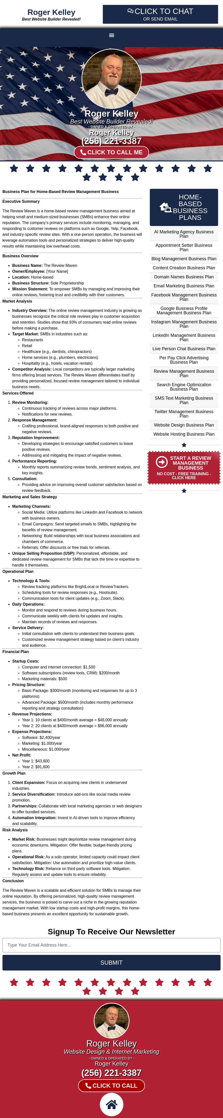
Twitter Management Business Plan (183, 413)
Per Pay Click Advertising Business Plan (184, 360)
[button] (111, 35)
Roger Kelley (51, 12)
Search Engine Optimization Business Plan (184, 387)
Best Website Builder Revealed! (51, 19)
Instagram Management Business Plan (184, 324)
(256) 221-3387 (111, 141)
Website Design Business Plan (184, 425)
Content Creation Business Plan (184, 267)
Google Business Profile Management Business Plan (183, 310)
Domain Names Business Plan (184, 276)
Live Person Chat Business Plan (184, 348)
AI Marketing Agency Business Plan (184, 234)
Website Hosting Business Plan (184, 434)
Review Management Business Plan (184, 373)
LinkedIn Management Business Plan (184, 337)
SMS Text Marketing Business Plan (184, 400)
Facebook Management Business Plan (184, 297)
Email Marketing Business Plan (184, 285)
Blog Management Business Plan (184, 258)
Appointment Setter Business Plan (183, 247)
